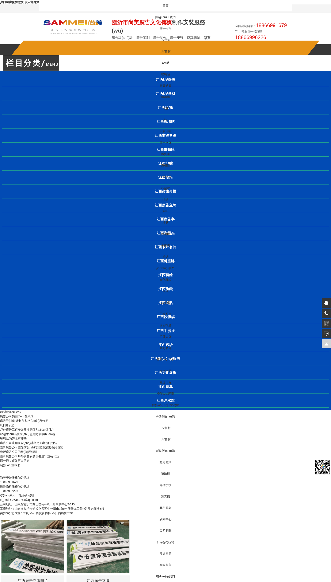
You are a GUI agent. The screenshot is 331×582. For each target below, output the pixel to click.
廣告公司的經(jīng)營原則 (16, 416)
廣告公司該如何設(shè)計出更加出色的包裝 (28, 443)
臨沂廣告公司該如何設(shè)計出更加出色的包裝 (31, 447)
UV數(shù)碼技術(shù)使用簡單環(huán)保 (28, 434)
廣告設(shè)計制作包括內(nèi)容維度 (24, 420)
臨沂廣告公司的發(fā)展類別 (18, 452)
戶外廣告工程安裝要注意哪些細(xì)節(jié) (27, 429)
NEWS (16, 412)
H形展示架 (7, 425)
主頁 (26, 513)
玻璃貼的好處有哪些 (13, 438)
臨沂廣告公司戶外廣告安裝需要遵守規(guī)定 (29, 456)
